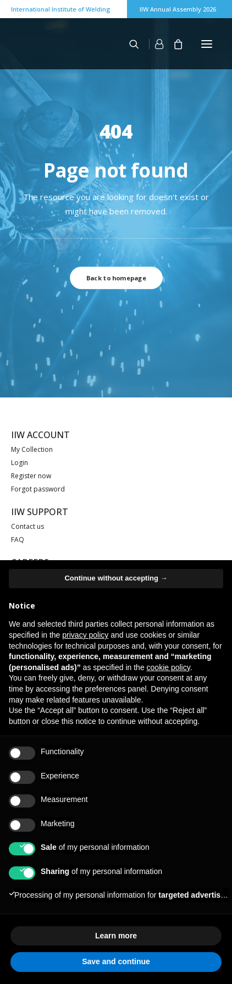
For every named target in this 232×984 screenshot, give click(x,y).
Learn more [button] (116, 935)
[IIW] (38, 43)
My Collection (32, 449)
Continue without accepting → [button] (115, 578)
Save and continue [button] (116, 961)
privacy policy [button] (85, 635)
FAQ (17, 539)
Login (19, 462)
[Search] (129, 44)
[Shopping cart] (173, 44)
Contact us (27, 526)
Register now (31, 475)
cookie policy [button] (168, 667)
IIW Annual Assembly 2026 (178, 9)
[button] (206, 43)
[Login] (151, 44)
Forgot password (38, 489)
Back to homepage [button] (116, 278)
